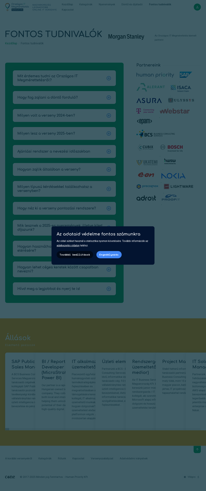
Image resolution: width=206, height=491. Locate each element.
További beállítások (75, 255)
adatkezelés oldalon (68, 245)
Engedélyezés (109, 255)
